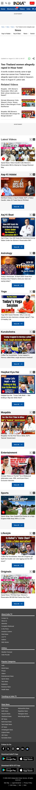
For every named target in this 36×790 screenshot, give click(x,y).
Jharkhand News (6, 716)
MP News (4, 719)
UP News (4, 727)
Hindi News (4, 634)
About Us (4, 621)
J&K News (4, 735)
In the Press (5, 629)
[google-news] (27, 749)
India (28, 9)
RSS (25, 785)
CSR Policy (13, 785)
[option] (18, 155)
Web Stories (5, 642)
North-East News (6, 721)
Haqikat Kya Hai (10, 372)
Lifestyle (6, 533)
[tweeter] (8, 749)
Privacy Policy (28, 783)
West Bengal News (23, 716)
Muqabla (6, 412)
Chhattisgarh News (7, 730)
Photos (3, 671)
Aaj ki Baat (17, 33)
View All (18, 207)
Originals (6, 571)
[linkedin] (22, 749)
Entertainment (9, 452)
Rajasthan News (23, 711)
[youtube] (18, 749)
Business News (6, 687)
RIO (20, 785)
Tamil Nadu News (6, 724)
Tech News (4, 681)
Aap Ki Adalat (9, 174)
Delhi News (4, 711)
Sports (5, 493)
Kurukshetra (8, 331)
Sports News (5, 679)
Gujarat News (5, 732)
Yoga (4, 291)
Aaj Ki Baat (7, 214)
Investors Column (6, 631)
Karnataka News (6, 738)
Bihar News (4, 708)
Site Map (6, 783)
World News (5, 668)
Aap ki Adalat (5, 33)
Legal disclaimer (16, 783)
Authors (3, 639)
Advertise (4, 623)
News (2, 27)
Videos (22, 9)
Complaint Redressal (7, 626)
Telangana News (23, 713)
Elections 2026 (12, 9)
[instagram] (13, 749)
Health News (5, 689)
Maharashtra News (23, 708)
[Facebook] (3, 749)
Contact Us (4, 618)
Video (7, 27)
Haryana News (5, 713)
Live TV (3, 637)
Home (3, 9)
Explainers (4, 684)
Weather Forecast (6, 652)
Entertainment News (7, 676)
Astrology (6, 253)
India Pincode (5, 654)
